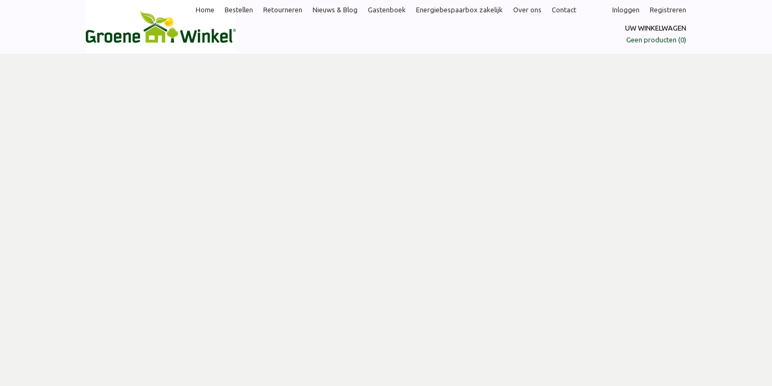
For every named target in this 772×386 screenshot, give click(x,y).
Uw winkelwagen (655, 28)
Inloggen (626, 9)
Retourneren (282, 9)
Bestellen (239, 9)
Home (205, 9)
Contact (564, 9)
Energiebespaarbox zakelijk (459, 9)
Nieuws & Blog (335, 9)
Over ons (527, 9)
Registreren (668, 9)
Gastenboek (387, 9)
